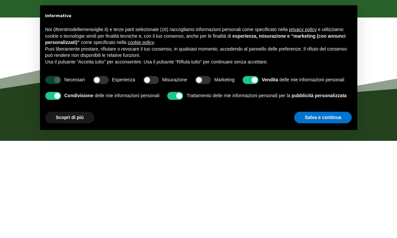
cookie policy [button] (141, 42)
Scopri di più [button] (70, 117)
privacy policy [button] (303, 29)
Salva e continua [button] (323, 117)
